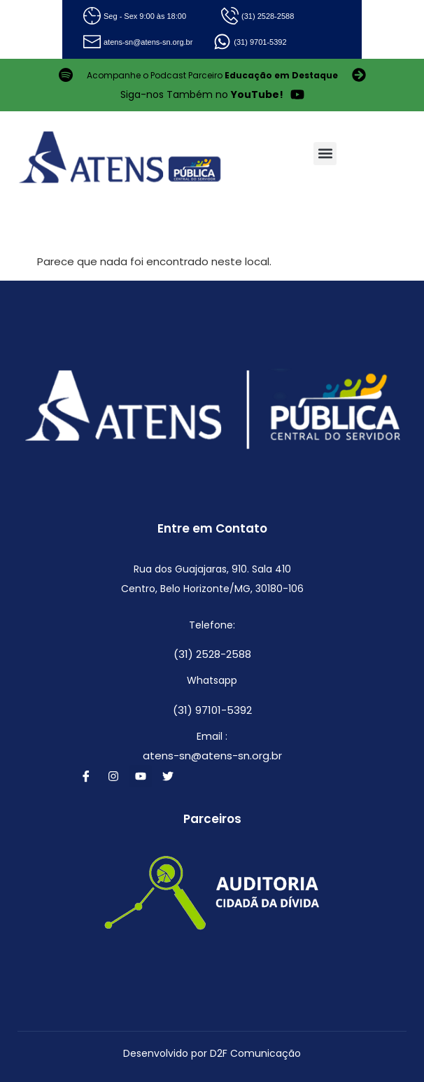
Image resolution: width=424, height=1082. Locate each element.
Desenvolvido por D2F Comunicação (212, 1053)
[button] (325, 153)
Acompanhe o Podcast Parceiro (212, 75)
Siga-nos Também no (201, 94)
